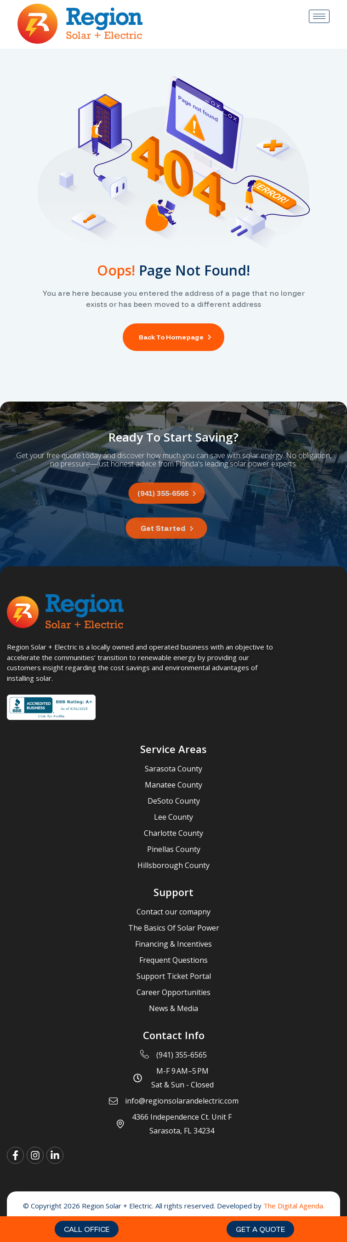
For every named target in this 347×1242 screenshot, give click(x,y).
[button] (87, 1229)
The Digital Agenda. (293, 1205)
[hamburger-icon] (319, 16)
